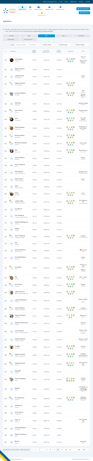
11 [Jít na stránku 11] (70, 450)
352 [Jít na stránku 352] (79, 450)
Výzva (66, 2)
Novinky (81, 2)
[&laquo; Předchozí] (32, 450)
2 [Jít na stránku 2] (39, 450)
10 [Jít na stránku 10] (66, 450)
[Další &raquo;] (88, 450)
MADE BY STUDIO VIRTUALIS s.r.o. (81, 459)
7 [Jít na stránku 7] (54, 450)
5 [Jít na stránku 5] (46, 450)
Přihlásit (84, 12)
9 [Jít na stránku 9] (61, 450)
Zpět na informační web (50, 2)
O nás (60, 2)
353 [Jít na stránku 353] (84, 450)
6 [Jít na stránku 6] (50, 450)
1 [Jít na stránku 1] (35, 450)
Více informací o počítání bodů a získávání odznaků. (38, 31)
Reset (12, 45)
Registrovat (83, 8)
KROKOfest (73, 2)
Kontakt (88, 2)
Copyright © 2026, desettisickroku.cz (12, 459)
